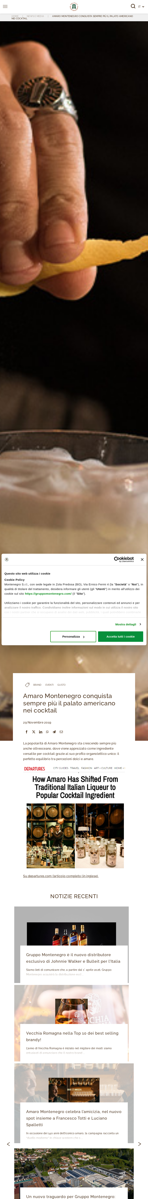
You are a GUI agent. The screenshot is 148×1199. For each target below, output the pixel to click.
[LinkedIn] (40, 732)
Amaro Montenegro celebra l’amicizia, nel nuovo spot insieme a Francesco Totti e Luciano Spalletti (74, 1118)
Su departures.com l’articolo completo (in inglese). (60, 876)
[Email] (61, 732)
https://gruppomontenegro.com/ (48, 593)
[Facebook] (26, 732)
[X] (33, 732)
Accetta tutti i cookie (121, 636)
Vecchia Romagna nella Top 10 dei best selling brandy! (72, 1036)
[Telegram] (54, 732)
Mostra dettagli (125, 624)
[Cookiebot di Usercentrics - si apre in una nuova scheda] (117, 559)
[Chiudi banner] (142, 559)
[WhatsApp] (47, 732)
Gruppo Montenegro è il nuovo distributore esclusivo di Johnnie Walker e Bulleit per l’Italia (73, 958)
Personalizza (73, 636)
